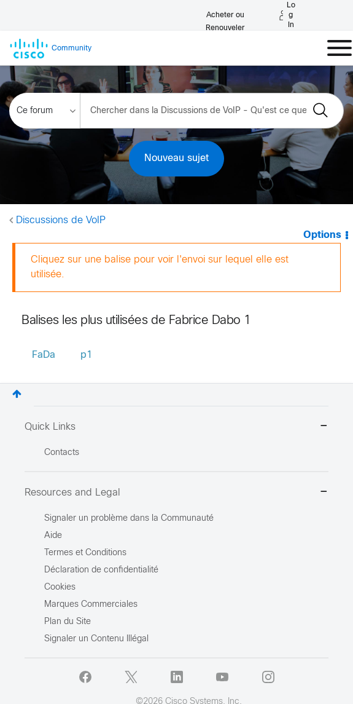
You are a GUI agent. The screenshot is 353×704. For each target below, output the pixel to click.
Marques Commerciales (91, 605)
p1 (86, 355)
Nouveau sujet (176, 158)
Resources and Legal (176, 492)
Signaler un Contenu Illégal (96, 639)
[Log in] (287, 15)
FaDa (43, 355)
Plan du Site (67, 622)
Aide (53, 536)
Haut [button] (17, 393)
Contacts (61, 453)
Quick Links (176, 427)
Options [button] (322, 235)
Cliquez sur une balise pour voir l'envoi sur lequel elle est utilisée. (160, 267)
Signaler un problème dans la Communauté (129, 519)
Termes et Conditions (85, 553)
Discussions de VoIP (61, 220)
